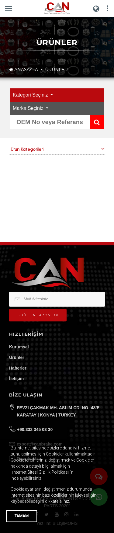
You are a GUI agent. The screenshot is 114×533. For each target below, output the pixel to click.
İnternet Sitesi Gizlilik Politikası (40, 472)
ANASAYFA (23, 70)
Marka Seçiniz (29, 108)
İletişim (16, 378)
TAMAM (22, 516)
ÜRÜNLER (56, 69)
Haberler (17, 368)
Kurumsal (19, 346)
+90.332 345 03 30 (35, 429)
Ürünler (16, 357)
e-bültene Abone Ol (38, 315)
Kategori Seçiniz (31, 94)
